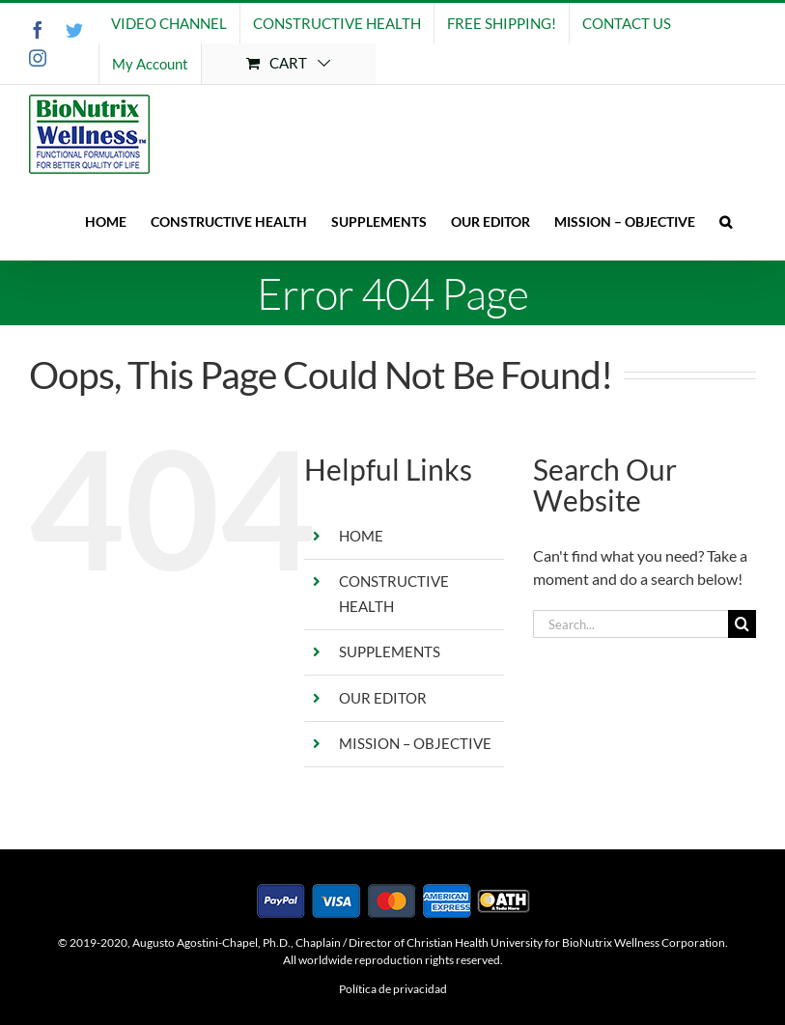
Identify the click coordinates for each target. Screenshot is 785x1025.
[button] (725, 221)
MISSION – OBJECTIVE (415, 743)
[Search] (742, 624)
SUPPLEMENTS (389, 651)
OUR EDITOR (383, 697)
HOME (361, 535)
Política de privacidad (393, 989)
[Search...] (630, 624)
